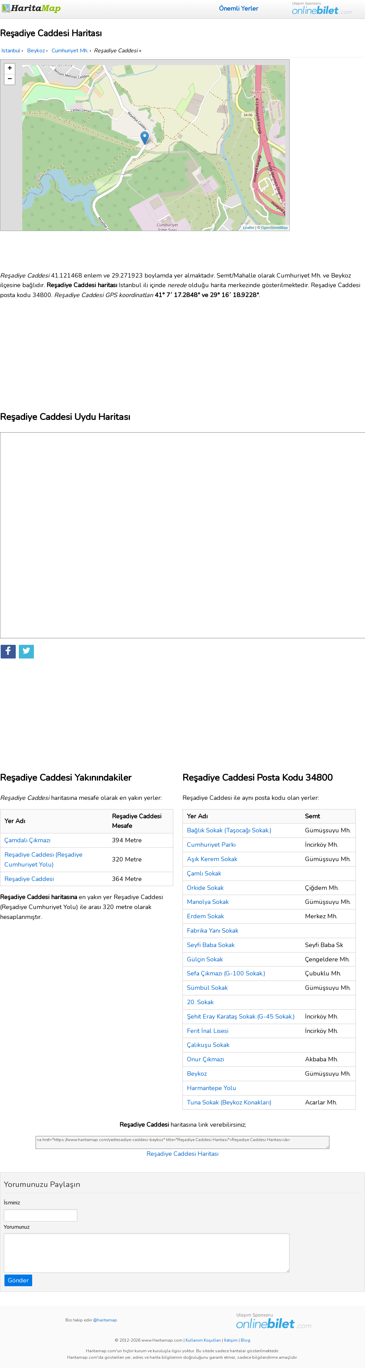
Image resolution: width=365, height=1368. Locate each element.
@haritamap (105, 1320)
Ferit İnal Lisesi (207, 1031)
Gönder (18, 1280)
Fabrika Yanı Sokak (212, 930)
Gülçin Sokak (205, 959)
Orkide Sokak (205, 888)
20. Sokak (200, 1002)
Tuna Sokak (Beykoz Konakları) (229, 1102)
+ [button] (10, 69)
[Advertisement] (328, 162)
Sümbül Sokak (207, 988)
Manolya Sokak (208, 902)
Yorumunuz (17, 1227)
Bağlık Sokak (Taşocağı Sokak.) (229, 830)
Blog (245, 1340)
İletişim (231, 1340)
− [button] (10, 79)
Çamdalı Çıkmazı (27, 840)
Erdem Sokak (205, 916)
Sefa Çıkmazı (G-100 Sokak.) (226, 973)
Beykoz (197, 1074)
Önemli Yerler (238, 8)
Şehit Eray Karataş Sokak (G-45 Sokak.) (241, 1016)
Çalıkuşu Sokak (208, 1045)
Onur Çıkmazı (205, 1059)
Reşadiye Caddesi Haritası (182, 1154)
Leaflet (248, 228)
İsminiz (12, 1202)
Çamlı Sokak (204, 873)
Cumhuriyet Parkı (211, 845)
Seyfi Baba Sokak (211, 945)
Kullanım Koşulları (203, 1340)
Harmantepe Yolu (211, 1088)
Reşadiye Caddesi (29, 879)
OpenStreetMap (274, 228)
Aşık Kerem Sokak (212, 859)
